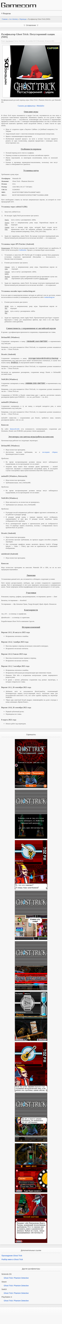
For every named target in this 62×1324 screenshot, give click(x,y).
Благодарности (31, 610)
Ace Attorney (13, 19)
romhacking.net (49, 297)
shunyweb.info (15, 429)
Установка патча (31, 170)
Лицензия (31, 575)
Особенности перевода (31, 149)
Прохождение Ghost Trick (12, 1256)
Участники (31, 593)
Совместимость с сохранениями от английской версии (31, 328)
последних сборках (50, 452)
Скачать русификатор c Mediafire (31, 106)
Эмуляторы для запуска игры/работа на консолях (31, 437)
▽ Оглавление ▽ (31, 25)
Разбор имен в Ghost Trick (12, 1259)
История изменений (31, 627)
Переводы (22, 19)
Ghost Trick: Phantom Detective (16, 1278)
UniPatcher (22, 250)
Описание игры (31, 112)
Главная (4, 19)
